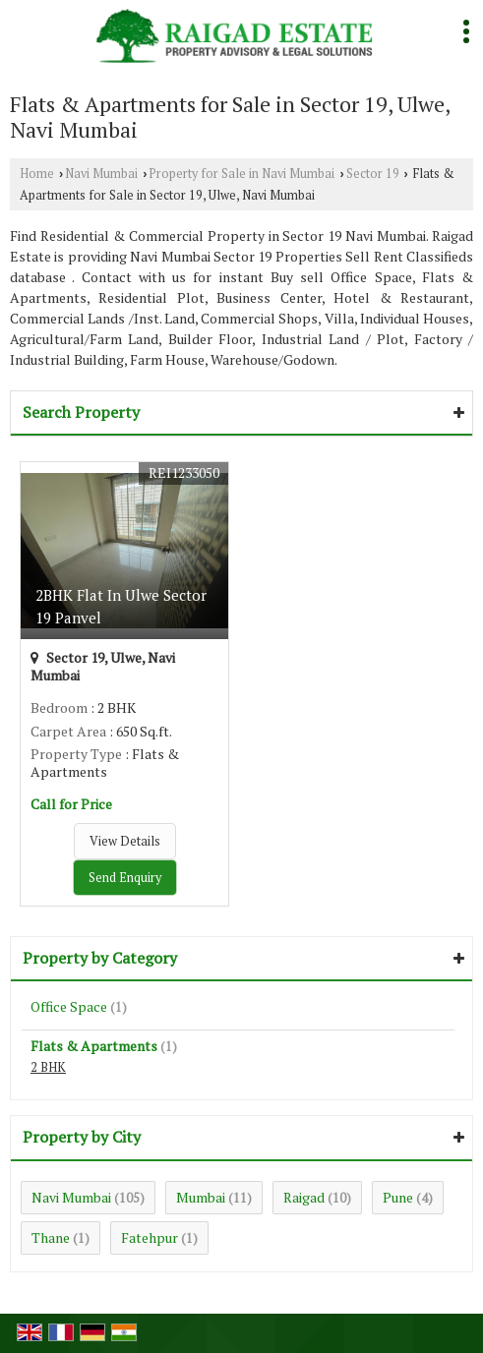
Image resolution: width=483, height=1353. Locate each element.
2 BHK (48, 1067)
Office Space (68, 1006)
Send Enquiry (125, 877)
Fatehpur (149, 1237)
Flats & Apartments (93, 1045)
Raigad (304, 1197)
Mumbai (200, 1197)
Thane (50, 1237)
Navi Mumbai (101, 173)
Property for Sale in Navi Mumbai (241, 173)
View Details (125, 841)
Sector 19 (372, 173)
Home (37, 173)
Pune (398, 1197)
